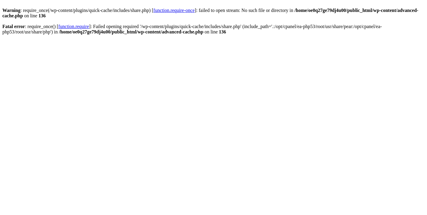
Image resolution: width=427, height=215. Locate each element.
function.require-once (174, 10)
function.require (73, 26)
